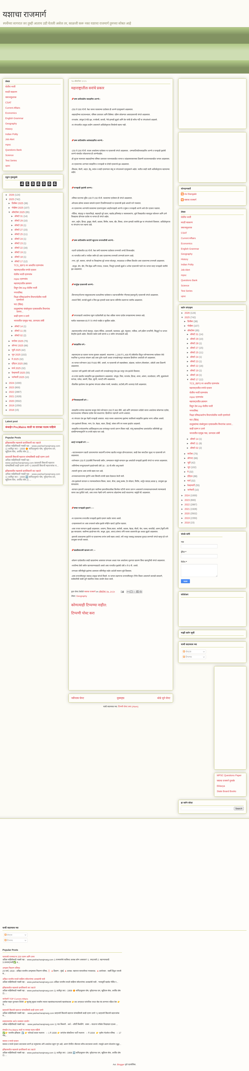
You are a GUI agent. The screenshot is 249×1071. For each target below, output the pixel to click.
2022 (12, 392)
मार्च (189, 480)
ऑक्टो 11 (18, 330)
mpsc (8, 144)
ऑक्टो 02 (18, 335)
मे (188, 471)
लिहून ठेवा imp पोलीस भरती (25, 288)
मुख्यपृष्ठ (120, 698)
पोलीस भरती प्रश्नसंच (23, 274)
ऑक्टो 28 (18, 225)
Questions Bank (13, 150)
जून (189, 467)
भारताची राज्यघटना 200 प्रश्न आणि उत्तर (18, 956)
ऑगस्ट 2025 (18, 345)
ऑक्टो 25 (18, 234)
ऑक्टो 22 (18, 247)
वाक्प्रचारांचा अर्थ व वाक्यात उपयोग (15, 1021)
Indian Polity (11, 134)
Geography (81, 596)
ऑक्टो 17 (18, 261)
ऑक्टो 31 (18, 216)
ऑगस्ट (190, 458)
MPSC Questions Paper (229, 775)
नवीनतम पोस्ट (77, 698)
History (9, 129)
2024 (12, 383)
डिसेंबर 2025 (18, 203)
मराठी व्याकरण (11, 92)
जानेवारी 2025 (18, 377)
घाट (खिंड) (18, 304)
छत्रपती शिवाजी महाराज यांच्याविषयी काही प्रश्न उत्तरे (27, 456)
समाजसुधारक (10, 97)
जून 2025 (16, 354)
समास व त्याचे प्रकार (10, 1041)
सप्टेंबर (190, 453)
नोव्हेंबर (190, 325)
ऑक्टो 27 (18, 229)
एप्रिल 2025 (17, 363)
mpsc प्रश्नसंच (21, 279)
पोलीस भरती (10, 86)
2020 (12, 401)
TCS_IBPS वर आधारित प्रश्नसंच (28, 265)
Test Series (11, 160)
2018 (12, 410)
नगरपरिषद (18, 292)
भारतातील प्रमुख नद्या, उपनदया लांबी (29, 320)
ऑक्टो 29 (18, 220)
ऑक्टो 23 (18, 243)
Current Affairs (12, 108)
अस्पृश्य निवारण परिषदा (11, 968)
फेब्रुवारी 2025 (19, 372)
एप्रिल (190, 476)
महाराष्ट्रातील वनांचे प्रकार (25, 269)
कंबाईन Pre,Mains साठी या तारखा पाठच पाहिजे (30, 427)
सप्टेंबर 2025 (18, 341)
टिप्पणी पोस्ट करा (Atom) (128, 706)
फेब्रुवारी (191, 485)
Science (9, 155)
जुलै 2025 (16, 350)
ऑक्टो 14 (18, 326)
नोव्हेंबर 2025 (18, 207)
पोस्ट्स (187, 651)
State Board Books (226, 791)
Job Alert (9, 139)
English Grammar (14, 118)
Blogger (120, 1064)
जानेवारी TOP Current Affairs (15, 999)
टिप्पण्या (187, 657)
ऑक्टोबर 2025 (18, 212)
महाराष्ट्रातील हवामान (23, 283)
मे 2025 (15, 359)
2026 (12, 194)
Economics (11, 113)
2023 (12, 387)
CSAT (8, 102)
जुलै (189, 462)
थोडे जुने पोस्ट (163, 698)
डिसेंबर (190, 321)
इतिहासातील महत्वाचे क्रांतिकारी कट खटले (23, 442)
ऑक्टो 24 (18, 239)
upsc (7, 165)
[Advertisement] (104, 50)
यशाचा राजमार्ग (24, 14)
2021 (12, 396)
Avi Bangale (190, 194)
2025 (12, 199)
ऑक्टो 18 (18, 257)
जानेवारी (191, 489)
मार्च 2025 (16, 368)
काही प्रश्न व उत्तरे (21, 316)
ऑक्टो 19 (18, 252)
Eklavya (221, 786)
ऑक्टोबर (191, 330)
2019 (12, 405)
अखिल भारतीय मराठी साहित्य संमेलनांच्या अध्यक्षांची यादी (23, 979)
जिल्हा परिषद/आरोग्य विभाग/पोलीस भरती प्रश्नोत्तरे (210, 415)
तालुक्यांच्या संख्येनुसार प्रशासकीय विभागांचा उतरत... (211, 424)
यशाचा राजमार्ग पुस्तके (226, 780)
